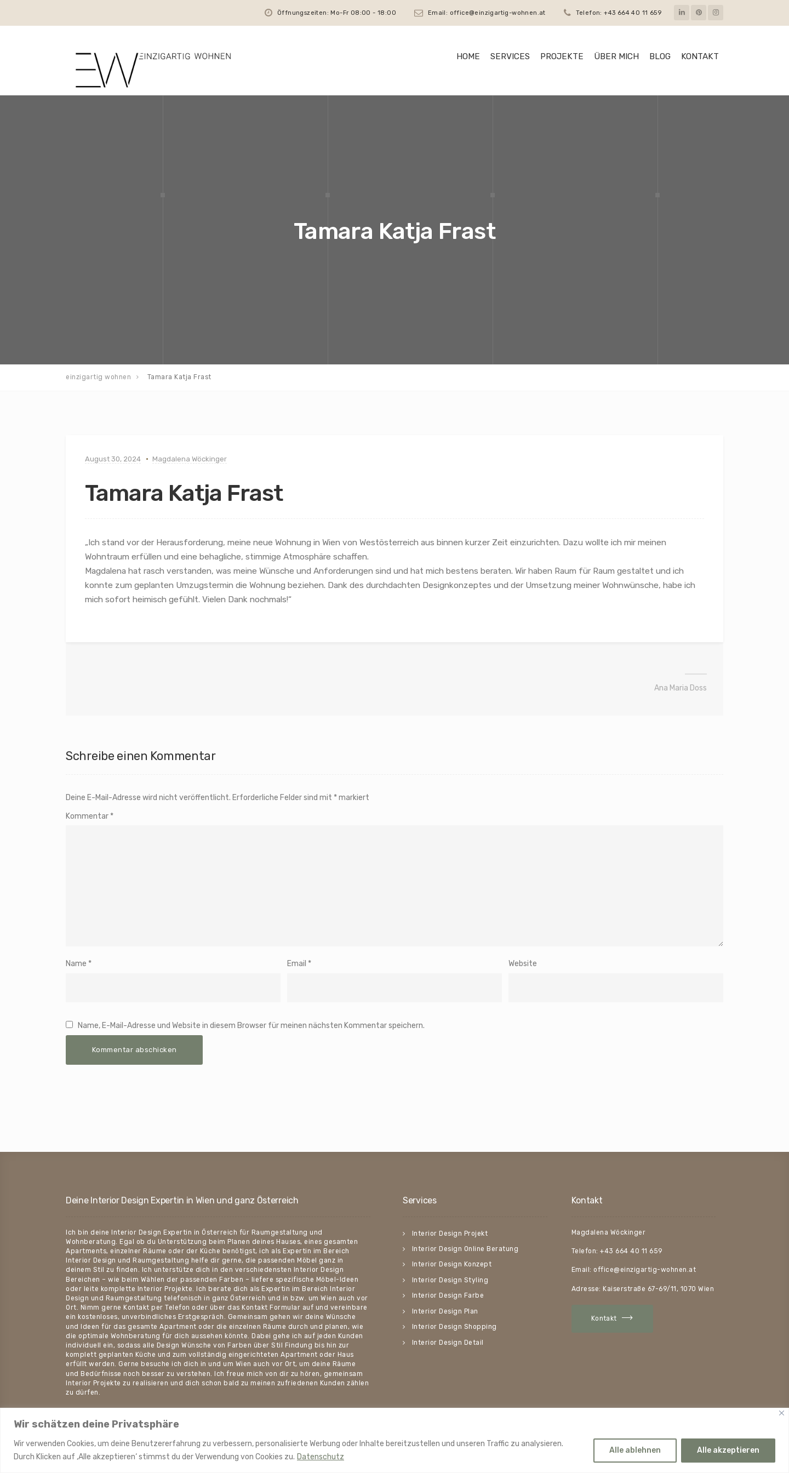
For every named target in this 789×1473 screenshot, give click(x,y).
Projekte (562, 56)
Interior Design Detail (448, 1342)
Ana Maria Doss (680, 688)
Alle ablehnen (635, 1450)
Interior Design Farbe (448, 1295)
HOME (468, 56)
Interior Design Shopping (454, 1327)
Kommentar (89, 816)
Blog (660, 56)
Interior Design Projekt (450, 1233)
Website (522, 963)
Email (296, 963)
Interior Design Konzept (452, 1264)
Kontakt (700, 56)
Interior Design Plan (445, 1311)
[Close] (781, 1413)
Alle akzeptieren (728, 1450)
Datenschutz (320, 1456)
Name (76, 963)
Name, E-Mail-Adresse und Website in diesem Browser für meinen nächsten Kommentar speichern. (251, 1025)
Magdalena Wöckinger (189, 459)
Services (510, 56)
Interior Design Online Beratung (465, 1249)
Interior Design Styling (450, 1280)
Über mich (616, 56)
